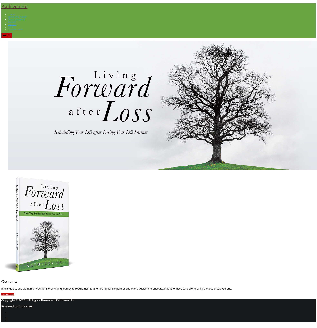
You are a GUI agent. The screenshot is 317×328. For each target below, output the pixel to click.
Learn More (7, 294)
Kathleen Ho (14, 6)
